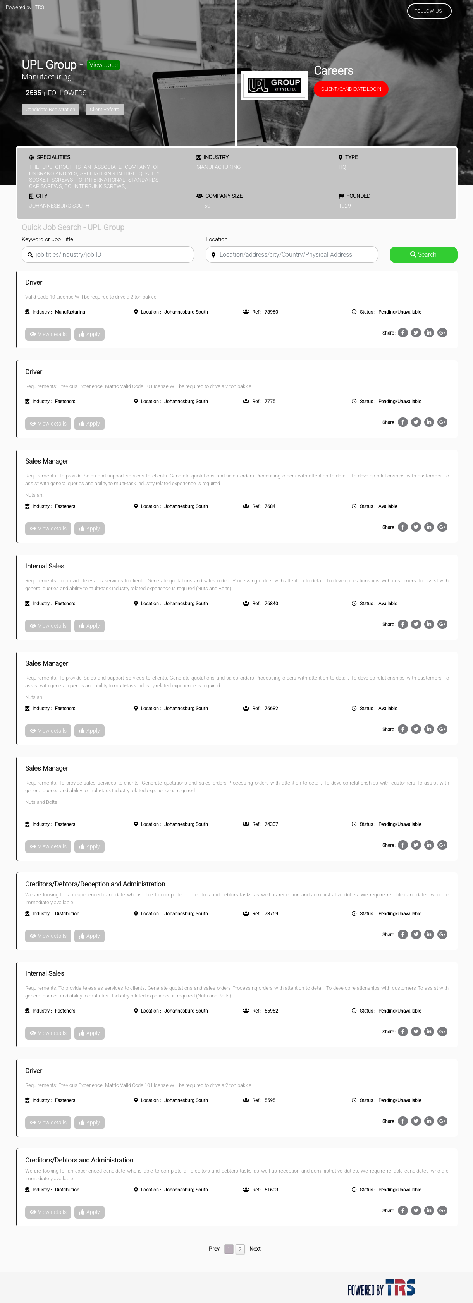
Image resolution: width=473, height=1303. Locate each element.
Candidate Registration (50, 109)
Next (255, 1249)
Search (423, 254)
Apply (89, 334)
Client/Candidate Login (351, 89)
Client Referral (105, 109)
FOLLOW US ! (429, 11)
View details (48, 334)
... (127, 186)
